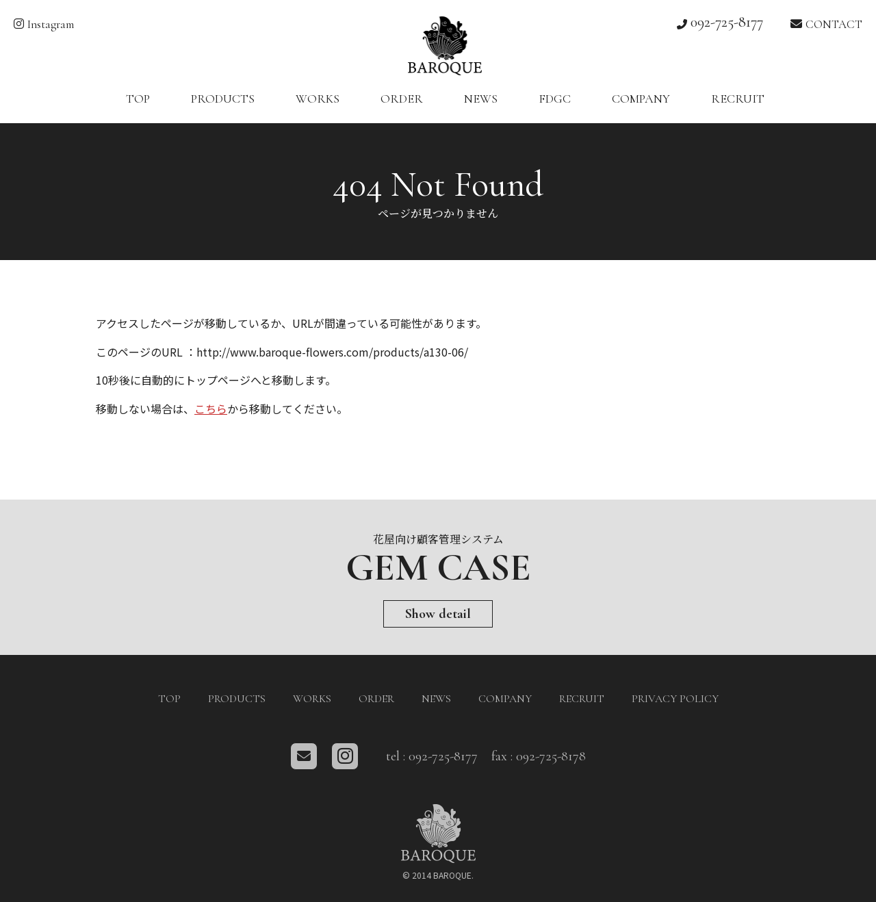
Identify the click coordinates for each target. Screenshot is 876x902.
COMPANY (641, 98)
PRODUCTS (223, 98)
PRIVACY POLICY (675, 699)
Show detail (438, 614)
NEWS (481, 98)
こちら (210, 408)
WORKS (317, 98)
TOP (138, 98)
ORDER (402, 98)
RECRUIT (737, 98)
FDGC (555, 98)
